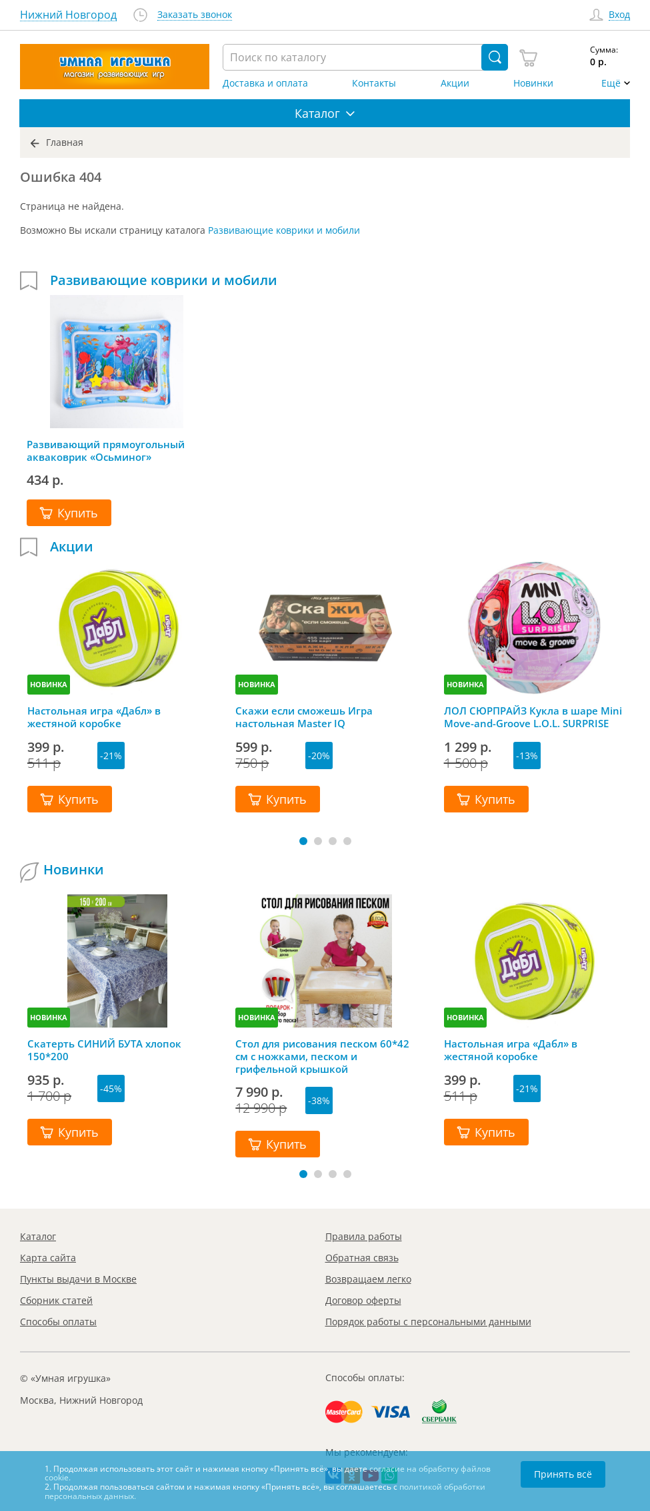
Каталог (38, 1236)
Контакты (374, 83)
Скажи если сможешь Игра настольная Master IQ (304, 717)
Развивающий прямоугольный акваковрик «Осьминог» (106, 450)
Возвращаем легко (368, 1279)
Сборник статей (56, 1300)
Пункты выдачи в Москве (78, 1279)
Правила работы (363, 1236)
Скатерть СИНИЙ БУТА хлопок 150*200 (104, 1050)
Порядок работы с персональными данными (428, 1321)
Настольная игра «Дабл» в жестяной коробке (94, 717)
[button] (303, 841)
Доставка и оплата (265, 83)
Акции (455, 83)
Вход (619, 15)
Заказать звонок (194, 15)
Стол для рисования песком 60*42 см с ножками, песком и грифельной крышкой (322, 1056)
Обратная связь (362, 1257)
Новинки (533, 83)
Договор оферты (363, 1300)
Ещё (611, 83)
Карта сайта (48, 1257)
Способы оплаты (58, 1321)
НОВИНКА (48, 684)
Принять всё (563, 1474)
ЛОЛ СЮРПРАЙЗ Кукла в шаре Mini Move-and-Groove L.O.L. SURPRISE (533, 717)
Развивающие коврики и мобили (284, 230)
